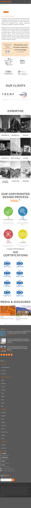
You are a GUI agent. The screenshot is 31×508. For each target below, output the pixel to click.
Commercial (3, 412)
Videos (2, 393)
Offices (2, 419)
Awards (18, 317)
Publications (3, 383)
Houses (2, 428)
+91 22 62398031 (5, 455)
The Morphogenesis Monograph (7, 318)
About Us (3, 364)
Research (3, 403)
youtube (11, 355)
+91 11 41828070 (5, 463)
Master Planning (4, 432)
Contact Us (4, 441)
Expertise (3, 409)
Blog (2, 406)
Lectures (3, 386)
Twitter (4, 355)
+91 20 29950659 (5, 466)
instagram (9, 355)
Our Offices (3, 445)
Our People (3, 373)
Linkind (6, 355)
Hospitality (3, 422)
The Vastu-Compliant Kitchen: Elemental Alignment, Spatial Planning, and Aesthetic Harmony (18, 340)
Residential (3, 415)
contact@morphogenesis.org (8, 468)
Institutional (3, 425)
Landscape (3, 435)
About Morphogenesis (8, 16)
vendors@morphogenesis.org (8, 470)
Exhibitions (3, 390)
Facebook (1, 355)
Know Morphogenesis (5, 367)
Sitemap (24, 484)
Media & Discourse (6, 377)
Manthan (3, 396)
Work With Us (3, 448)
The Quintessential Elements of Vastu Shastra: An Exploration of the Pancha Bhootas (17, 348)
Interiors (3, 438)
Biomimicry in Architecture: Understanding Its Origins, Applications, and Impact (18, 332)
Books (2, 317)
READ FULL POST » (10, 334)
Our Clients (15, 85)
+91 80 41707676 (5, 459)
